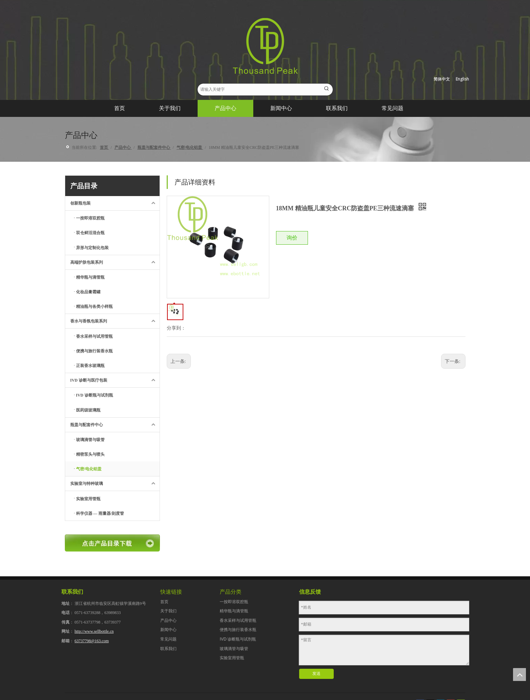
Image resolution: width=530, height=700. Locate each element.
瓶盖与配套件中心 (115, 425)
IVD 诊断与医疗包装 (115, 380)
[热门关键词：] (327, 89)
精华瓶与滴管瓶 (234, 611)
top (519, 674)
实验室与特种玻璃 (115, 483)
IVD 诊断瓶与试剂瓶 (238, 639)
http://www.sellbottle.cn (94, 631)
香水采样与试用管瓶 (238, 620)
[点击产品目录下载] (112, 543)
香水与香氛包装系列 (115, 321)
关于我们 (168, 611)
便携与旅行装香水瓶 (238, 629)
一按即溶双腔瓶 (234, 601)
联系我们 (168, 648)
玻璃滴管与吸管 (234, 648)
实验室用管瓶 (232, 657)
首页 (164, 601)
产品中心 (168, 620)
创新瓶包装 (115, 203)
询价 (292, 238)
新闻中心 (168, 629)
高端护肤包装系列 (115, 262)
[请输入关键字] (259, 89)
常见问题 (168, 639)
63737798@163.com (92, 640)
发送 (316, 673)
